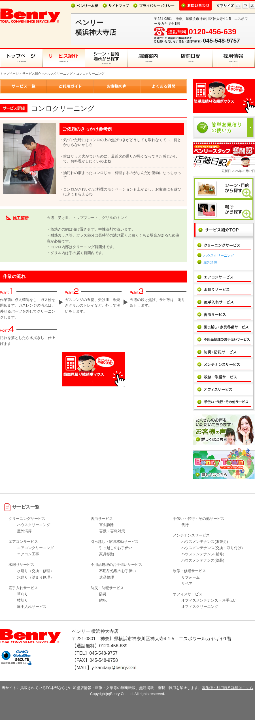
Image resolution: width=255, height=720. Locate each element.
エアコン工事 (28, 554)
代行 (185, 525)
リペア (186, 583)
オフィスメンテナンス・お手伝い (209, 600)
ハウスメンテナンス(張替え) (204, 541)
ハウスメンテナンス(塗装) (202, 560)
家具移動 (106, 554)
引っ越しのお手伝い (115, 548)
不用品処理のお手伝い (117, 571)
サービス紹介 (31, 73)
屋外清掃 (210, 262)
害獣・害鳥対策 (112, 531)
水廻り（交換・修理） (35, 571)
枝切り (22, 600)
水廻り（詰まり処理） (35, 577)
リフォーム (190, 577)
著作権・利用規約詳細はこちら (227, 688)
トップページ (9, 73)
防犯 (103, 600)
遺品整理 (106, 577)
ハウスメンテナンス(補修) (202, 554)
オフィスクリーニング (199, 606)
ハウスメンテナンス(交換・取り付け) (212, 548)
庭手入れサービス (31, 606)
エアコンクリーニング (35, 548)
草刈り (22, 594)
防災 (103, 594)
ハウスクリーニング (58, 73)
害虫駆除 (106, 525)
